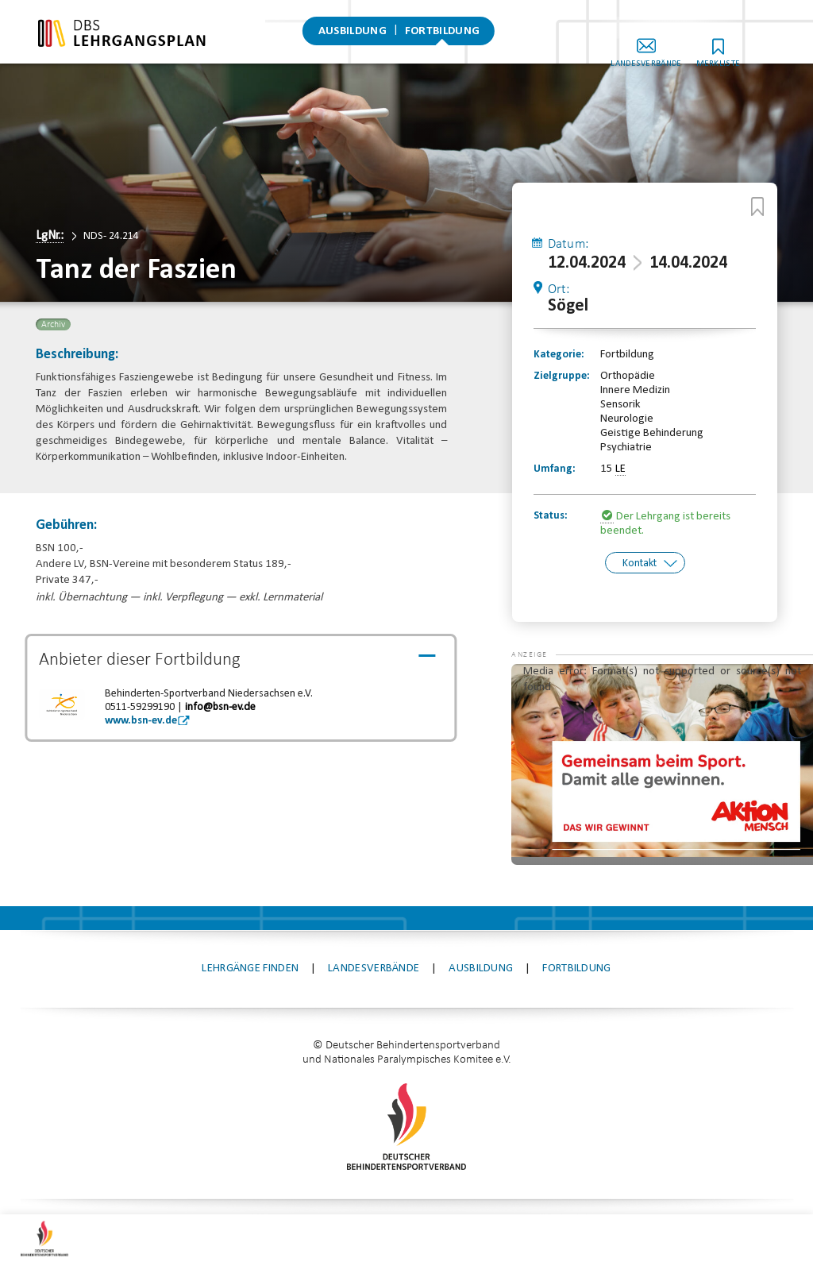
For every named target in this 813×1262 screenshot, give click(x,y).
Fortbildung (442, 35)
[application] (662, 709)
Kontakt (639, 563)
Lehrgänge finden (250, 914)
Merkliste (745, 46)
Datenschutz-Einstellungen (538, 1181)
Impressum (302, 1181)
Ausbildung (352, 35)
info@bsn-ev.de (220, 707)
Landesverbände (673, 46)
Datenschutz (398, 1181)
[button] (543, 633)
